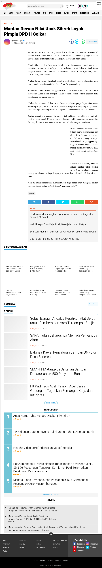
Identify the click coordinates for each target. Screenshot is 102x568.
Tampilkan (93, 304)
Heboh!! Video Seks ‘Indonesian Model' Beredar (42, 447)
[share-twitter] (77, 41)
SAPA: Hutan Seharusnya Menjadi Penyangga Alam (63, 337)
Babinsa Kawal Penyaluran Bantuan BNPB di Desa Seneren (63, 354)
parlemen (84, 13)
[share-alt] (34, 202)
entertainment (60, 541)
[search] (45, 6)
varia (18, 13)
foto (39, 544)
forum (22, 544)
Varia (36, 561)
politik (37, 13)
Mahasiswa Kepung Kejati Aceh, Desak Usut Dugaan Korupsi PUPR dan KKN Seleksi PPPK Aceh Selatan (32, 519)
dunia (66, 13)
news (11, 13)
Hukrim (43, 561)
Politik (50, 561)
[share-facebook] (71, 41)
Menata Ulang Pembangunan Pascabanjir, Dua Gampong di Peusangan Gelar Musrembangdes (50, 481)
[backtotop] (51, 535)
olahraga (41, 548)
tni (44, 13)
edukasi (23, 541)
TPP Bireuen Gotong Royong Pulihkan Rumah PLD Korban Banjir (53, 431)
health (56, 544)
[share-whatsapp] (83, 41)
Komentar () (92, 42)
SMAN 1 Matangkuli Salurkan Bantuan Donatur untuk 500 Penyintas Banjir (58, 371)
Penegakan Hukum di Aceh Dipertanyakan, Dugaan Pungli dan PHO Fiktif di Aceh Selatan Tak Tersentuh (32, 509)
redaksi (56, 548)
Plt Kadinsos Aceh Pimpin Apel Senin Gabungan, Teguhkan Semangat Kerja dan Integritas (61, 390)
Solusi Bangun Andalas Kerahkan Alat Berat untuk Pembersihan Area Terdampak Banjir (62, 320)
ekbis (58, 13)
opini (51, 13)
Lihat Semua (51, 403)
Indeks (65, 561)
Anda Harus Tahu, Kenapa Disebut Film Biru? (41, 415)
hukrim (27, 13)
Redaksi (57, 561)
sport (74, 13)
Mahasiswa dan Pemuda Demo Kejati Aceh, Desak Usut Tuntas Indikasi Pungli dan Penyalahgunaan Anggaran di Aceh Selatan (46, 528)
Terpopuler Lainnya (51, 495)
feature (6, 544)
